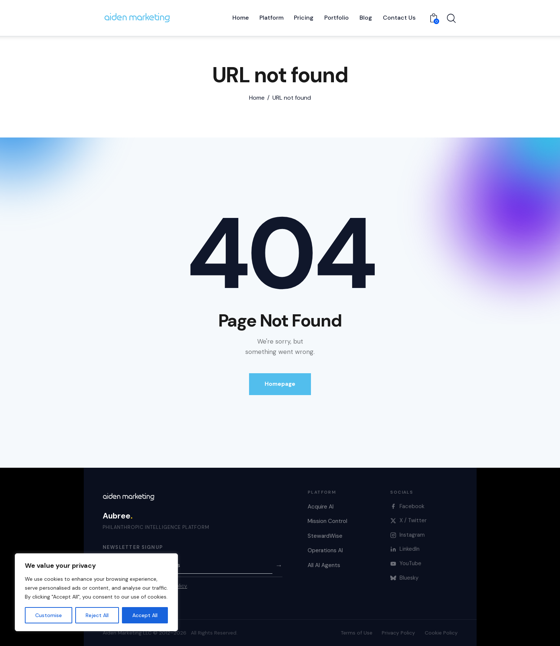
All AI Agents (324, 565)
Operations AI (325, 550)
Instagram (407, 535)
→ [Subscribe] (278, 565)
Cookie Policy (441, 632)
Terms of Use (356, 632)
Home (257, 98)
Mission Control (327, 521)
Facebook (407, 506)
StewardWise (325, 536)
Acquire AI (321, 506)
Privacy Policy (398, 632)
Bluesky (404, 578)
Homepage (280, 384)
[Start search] (451, 19)
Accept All (145, 615)
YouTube (405, 563)
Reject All (97, 615)
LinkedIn (405, 549)
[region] (96, 592)
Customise (48, 615)
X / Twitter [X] (408, 520)
